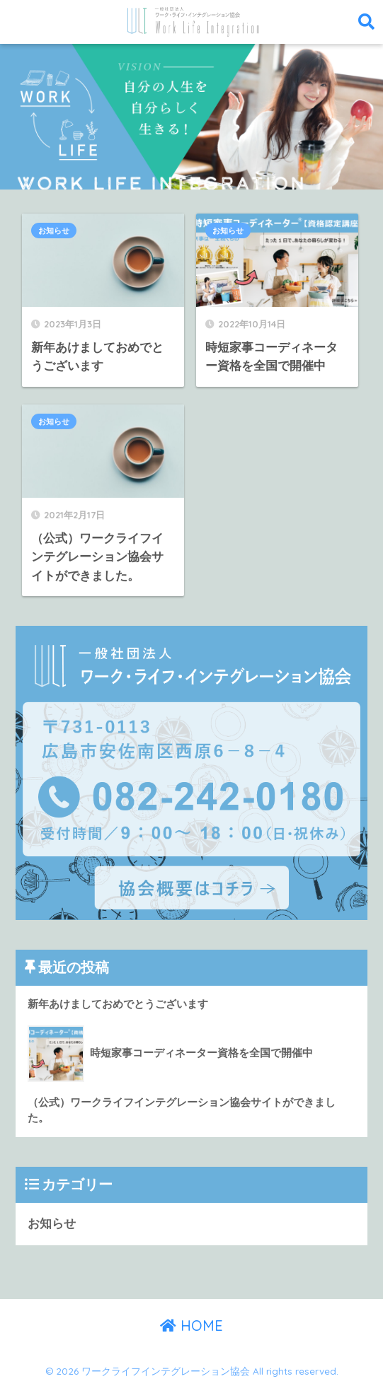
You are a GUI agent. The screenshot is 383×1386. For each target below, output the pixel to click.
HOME (191, 1325)
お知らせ (53, 230)
